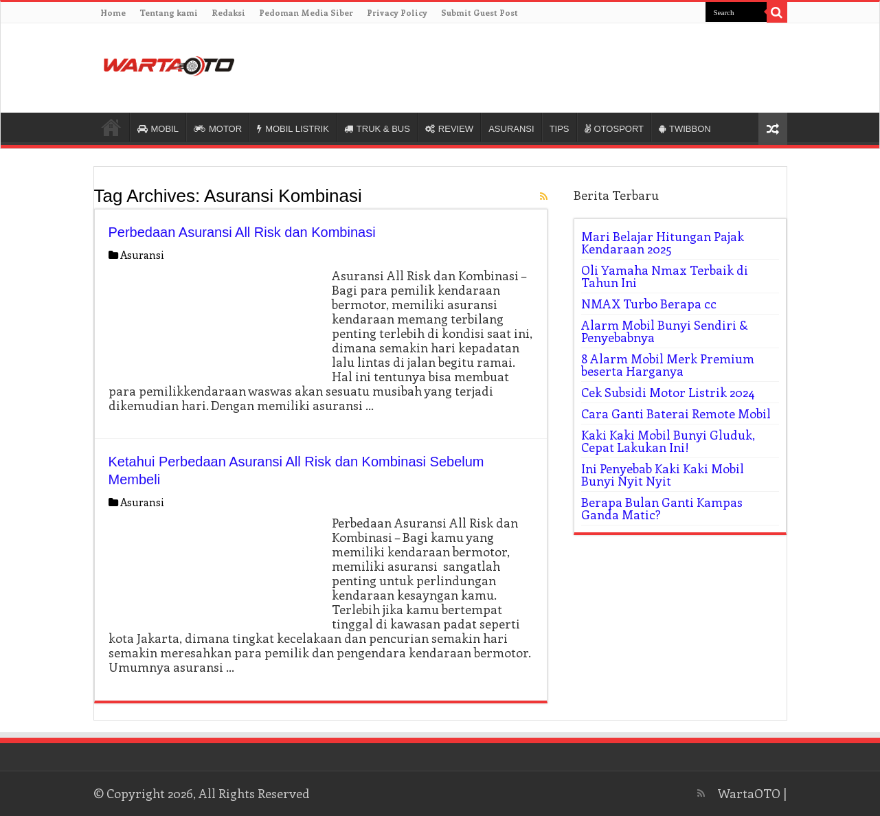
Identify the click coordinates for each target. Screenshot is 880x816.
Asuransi (142, 255)
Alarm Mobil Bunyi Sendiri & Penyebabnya (664, 331)
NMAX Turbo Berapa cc (649, 303)
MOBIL (158, 129)
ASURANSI (511, 129)
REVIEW (449, 129)
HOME (111, 127)
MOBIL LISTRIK (293, 129)
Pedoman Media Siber (306, 12)
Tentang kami (168, 12)
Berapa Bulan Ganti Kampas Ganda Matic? (662, 508)
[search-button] (777, 12)
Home (113, 12)
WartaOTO (749, 793)
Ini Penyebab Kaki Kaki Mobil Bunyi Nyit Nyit (662, 474)
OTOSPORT (614, 129)
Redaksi (228, 12)
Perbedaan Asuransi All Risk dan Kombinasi (242, 232)
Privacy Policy (397, 12)
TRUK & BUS (377, 129)
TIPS (559, 129)
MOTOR (218, 129)
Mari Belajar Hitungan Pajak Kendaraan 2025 (662, 242)
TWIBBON (685, 129)
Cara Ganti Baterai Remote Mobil (676, 413)
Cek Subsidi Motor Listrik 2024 (668, 392)
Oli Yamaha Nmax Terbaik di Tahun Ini (664, 276)
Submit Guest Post (479, 12)
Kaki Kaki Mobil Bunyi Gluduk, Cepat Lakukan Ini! (668, 441)
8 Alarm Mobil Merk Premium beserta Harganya (667, 364)
